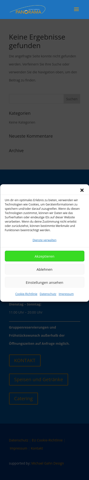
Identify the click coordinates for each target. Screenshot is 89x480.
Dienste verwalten (44, 246)
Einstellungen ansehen (44, 288)
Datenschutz (48, 300)
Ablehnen (44, 275)
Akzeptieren (44, 262)
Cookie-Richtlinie (26, 300)
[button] (82, 196)
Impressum (66, 300)
